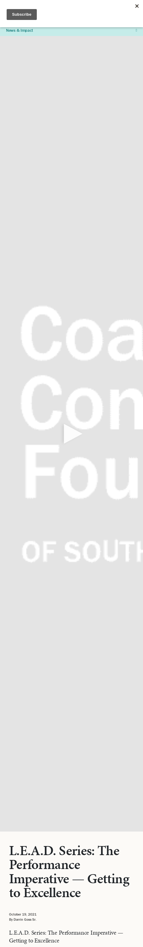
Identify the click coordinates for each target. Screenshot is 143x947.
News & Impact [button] (71, 30)
